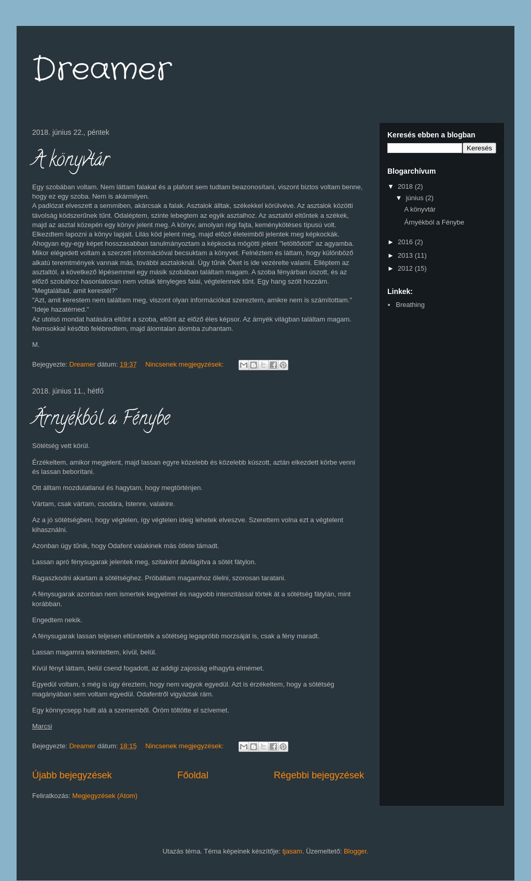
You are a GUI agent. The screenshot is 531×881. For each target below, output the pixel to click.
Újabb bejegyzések (72, 775)
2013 (406, 255)
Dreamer (102, 70)
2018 (406, 186)
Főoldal (192, 775)
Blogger (355, 851)
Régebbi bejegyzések (319, 775)
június (416, 198)
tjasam (292, 851)
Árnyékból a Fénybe (101, 420)
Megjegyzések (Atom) (104, 796)
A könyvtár (70, 161)
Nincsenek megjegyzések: (185, 364)
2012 (406, 268)
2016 (406, 242)
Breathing (410, 305)
